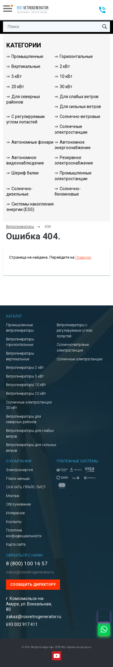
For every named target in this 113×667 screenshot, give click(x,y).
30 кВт (66, 86)
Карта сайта (16, 544)
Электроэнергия (19, 470)
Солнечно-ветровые (80, 116)
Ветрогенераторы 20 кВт (26, 393)
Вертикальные (25, 66)
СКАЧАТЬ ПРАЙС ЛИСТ (26, 487)
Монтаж (12, 496)
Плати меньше (18, 479)
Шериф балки (25, 173)
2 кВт (65, 66)
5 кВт (16, 76)
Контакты (14, 522)
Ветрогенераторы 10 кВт (26, 385)
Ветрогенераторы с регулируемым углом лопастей (74, 330)
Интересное (15, 513)
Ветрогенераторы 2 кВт (25, 367)
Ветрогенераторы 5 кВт (25, 376)
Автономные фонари (32, 142)
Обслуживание (18, 504)
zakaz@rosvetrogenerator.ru (30, 572)
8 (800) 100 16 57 (27, 563)
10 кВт (66, 76)
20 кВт (17, 86)
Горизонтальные (76, 56)
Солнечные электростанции (79, 359)
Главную (83, 257)
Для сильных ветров (80, 106)
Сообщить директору (33, 584)
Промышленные (27, 56)
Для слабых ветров (79, 96)
